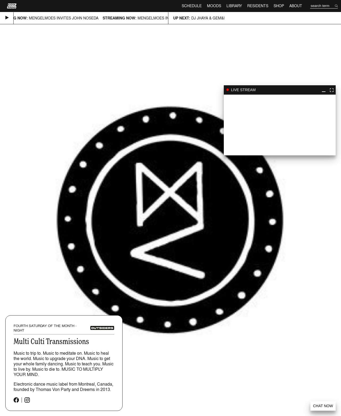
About (295, 5)
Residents (257, 5)
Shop (279, 5)
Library (234, 5)
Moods (214, 5)
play (279, 125)
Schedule (192, 5)
